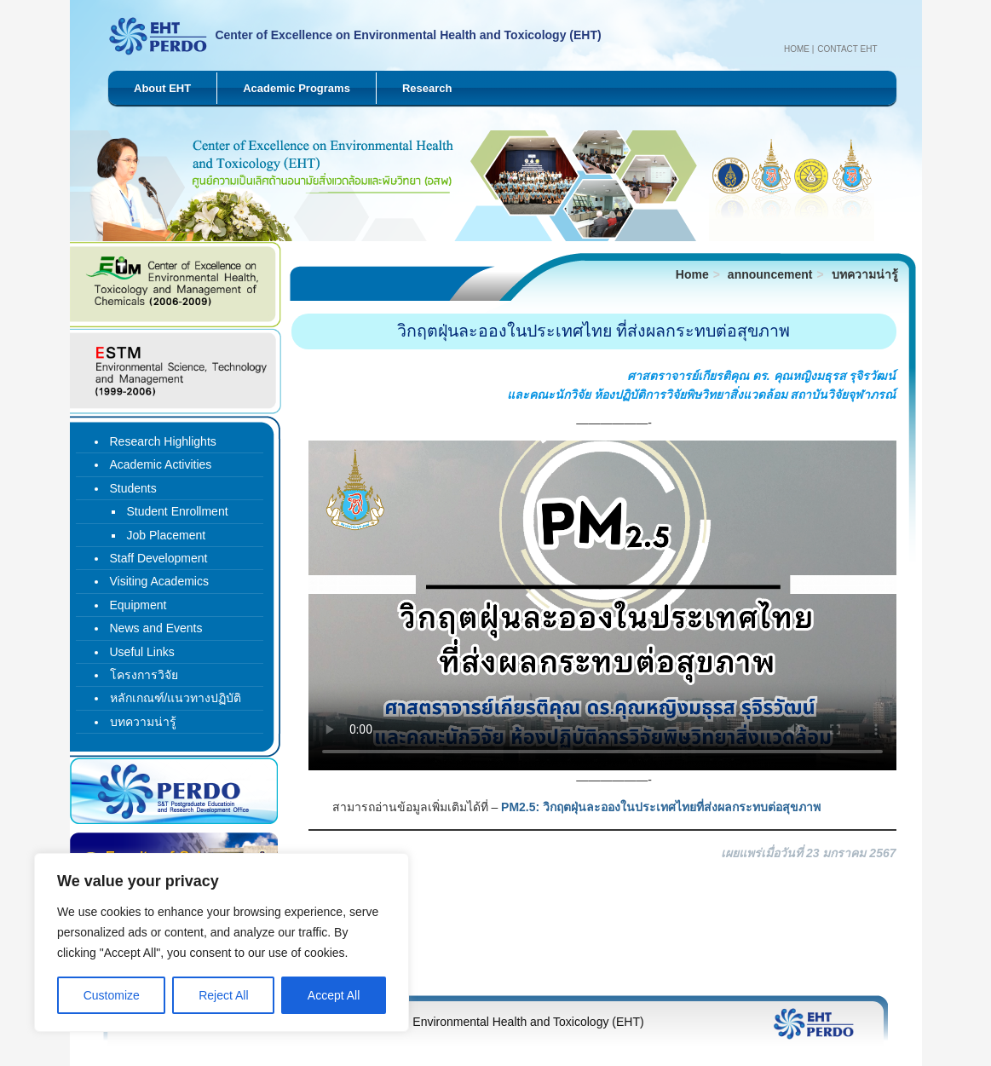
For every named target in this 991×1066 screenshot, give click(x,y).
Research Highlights (163, 441)
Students (133, 488)
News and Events (156, 628)
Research (427, 88)
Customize (112, 995)
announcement (770, 274)
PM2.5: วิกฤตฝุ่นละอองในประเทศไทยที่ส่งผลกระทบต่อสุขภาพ (661, 807)
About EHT (162, 88)
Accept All (334, 995)
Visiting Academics (159, 581)
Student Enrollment (177, 511)
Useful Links (142, 652)
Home (797, 49)
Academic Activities (161, 464)
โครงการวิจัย (144, 675)
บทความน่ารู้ (865, 274)
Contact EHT (847, 49)
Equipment (138, 605)
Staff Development (159, 558)
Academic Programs (296, 88)
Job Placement (166, 535)
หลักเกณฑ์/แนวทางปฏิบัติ (176, 698)
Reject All (223, 995)
